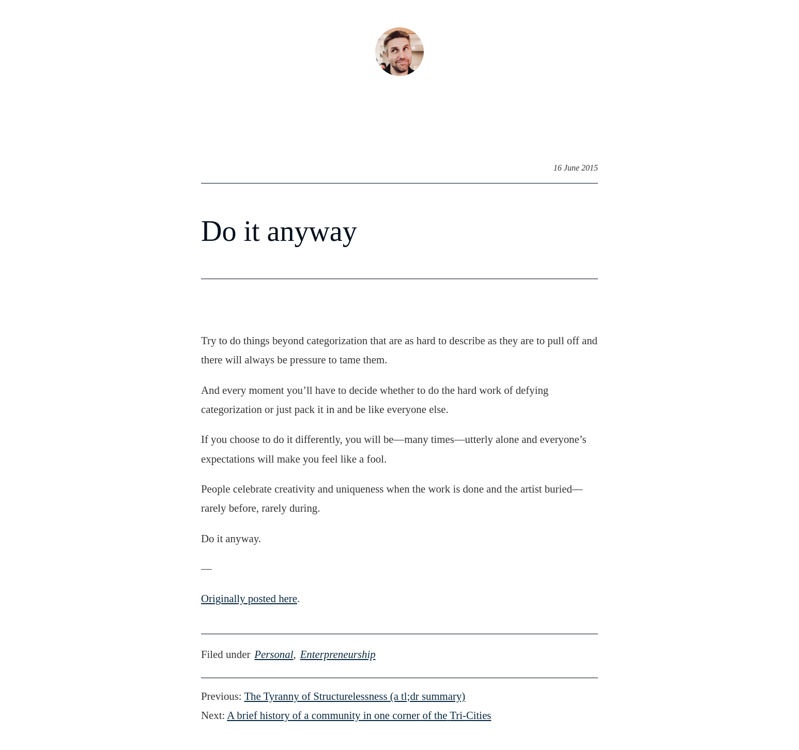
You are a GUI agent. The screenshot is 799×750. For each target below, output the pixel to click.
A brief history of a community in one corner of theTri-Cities (359, 715)
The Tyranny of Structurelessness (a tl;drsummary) (354, 696)
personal (273, 654)
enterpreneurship (338, 654)
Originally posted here (249, 598)
